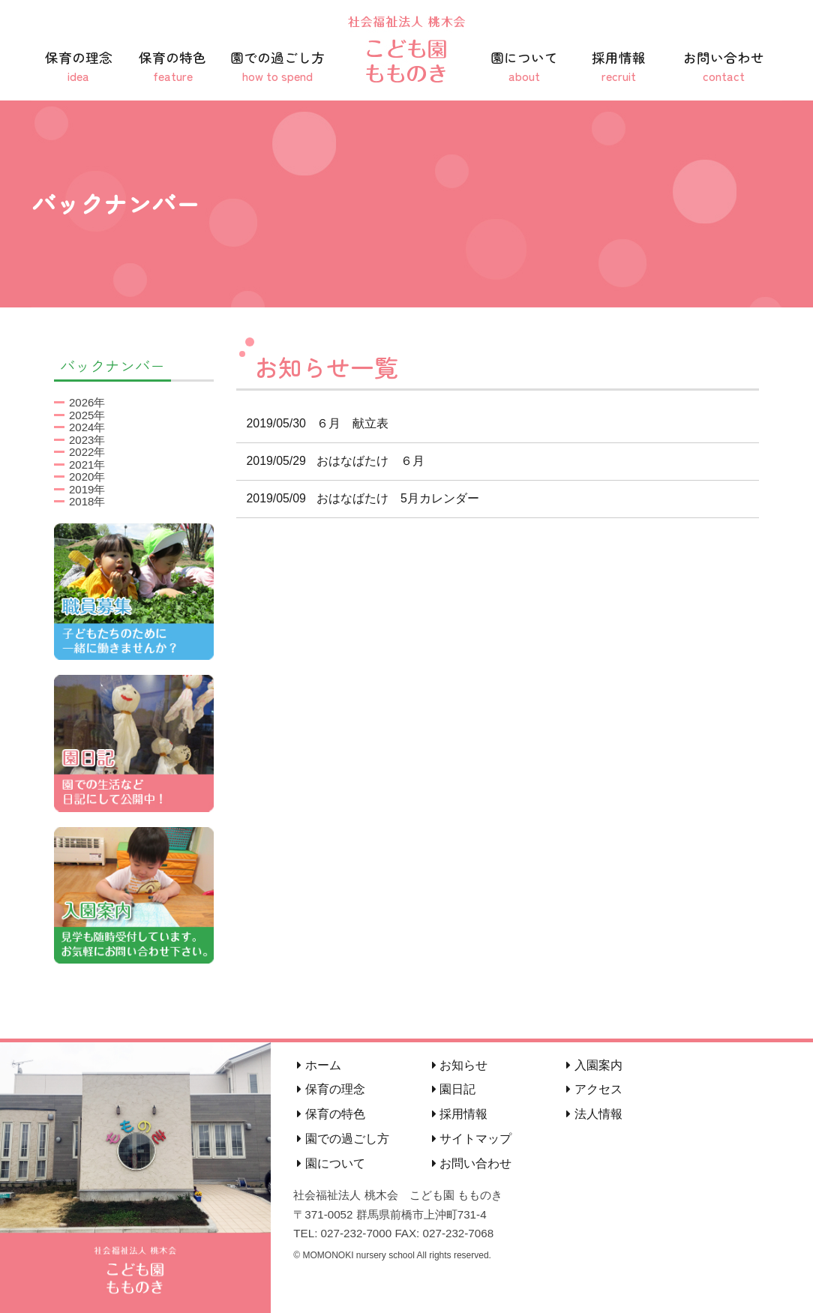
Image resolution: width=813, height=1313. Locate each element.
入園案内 (594, 1065)
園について (524, 66)
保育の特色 (173, 66)
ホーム (318, 1065)
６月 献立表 (312, 423)
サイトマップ (472, 1138)
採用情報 (618, 66)
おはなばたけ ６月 (330, 460)
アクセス (594, 1089)
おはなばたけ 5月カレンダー (358, 498)
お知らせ (460, 1065)
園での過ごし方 (277, 66)
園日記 (454, 1089)
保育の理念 (78, 66)
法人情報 (594, 1114)
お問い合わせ (724, 66)
